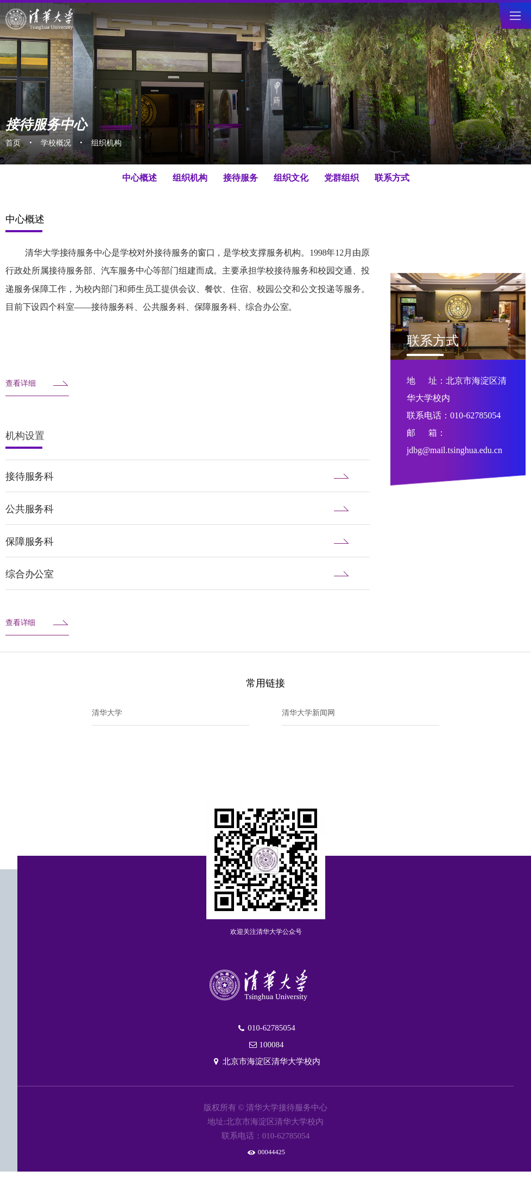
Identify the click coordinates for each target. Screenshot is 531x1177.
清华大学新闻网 (312, 713)
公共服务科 (187, 509)
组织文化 (291, 177)
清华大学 (109, 713)
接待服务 (240, 177)
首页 (14, 141)
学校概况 (60, 141)
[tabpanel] (265, 100)
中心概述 (139, 177)
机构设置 (25, 435)
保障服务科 (187, 541)
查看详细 (37, 384)
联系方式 (392, 177)
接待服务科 (187, 476)
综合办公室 (187, 574)
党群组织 (341, 177)
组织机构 (115, 141)
